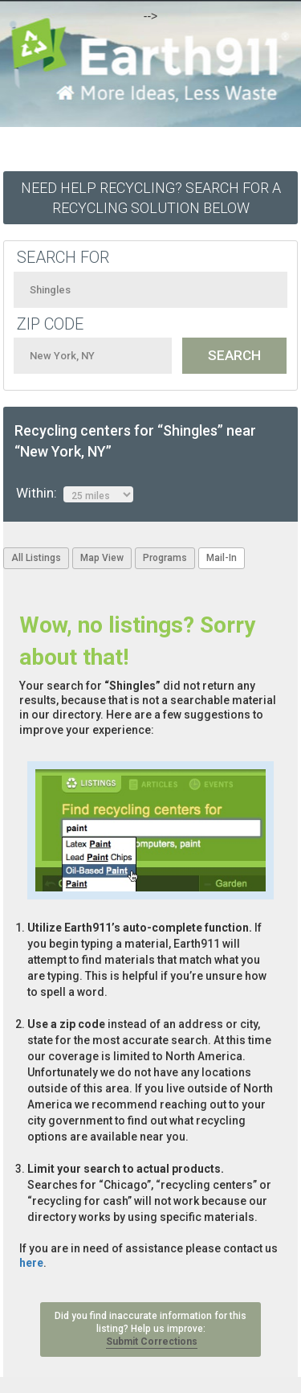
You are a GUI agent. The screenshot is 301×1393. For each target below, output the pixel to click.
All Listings (36, 557)
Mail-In (221, 557)
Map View (102, 557)
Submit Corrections (151, 1341)
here (31, 1262)
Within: (74, 493)
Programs (165, 557)
